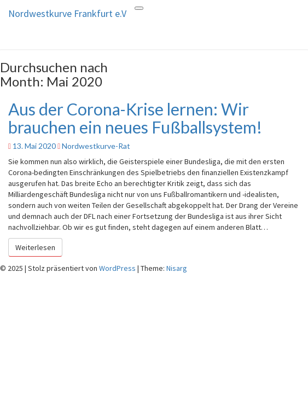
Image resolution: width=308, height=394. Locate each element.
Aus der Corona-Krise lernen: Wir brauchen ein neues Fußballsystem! (135, 118)
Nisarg (176, 268)
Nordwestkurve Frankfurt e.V (67, 13)
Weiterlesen (38, 246)
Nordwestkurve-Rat (96, 145)
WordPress (117, 268)
